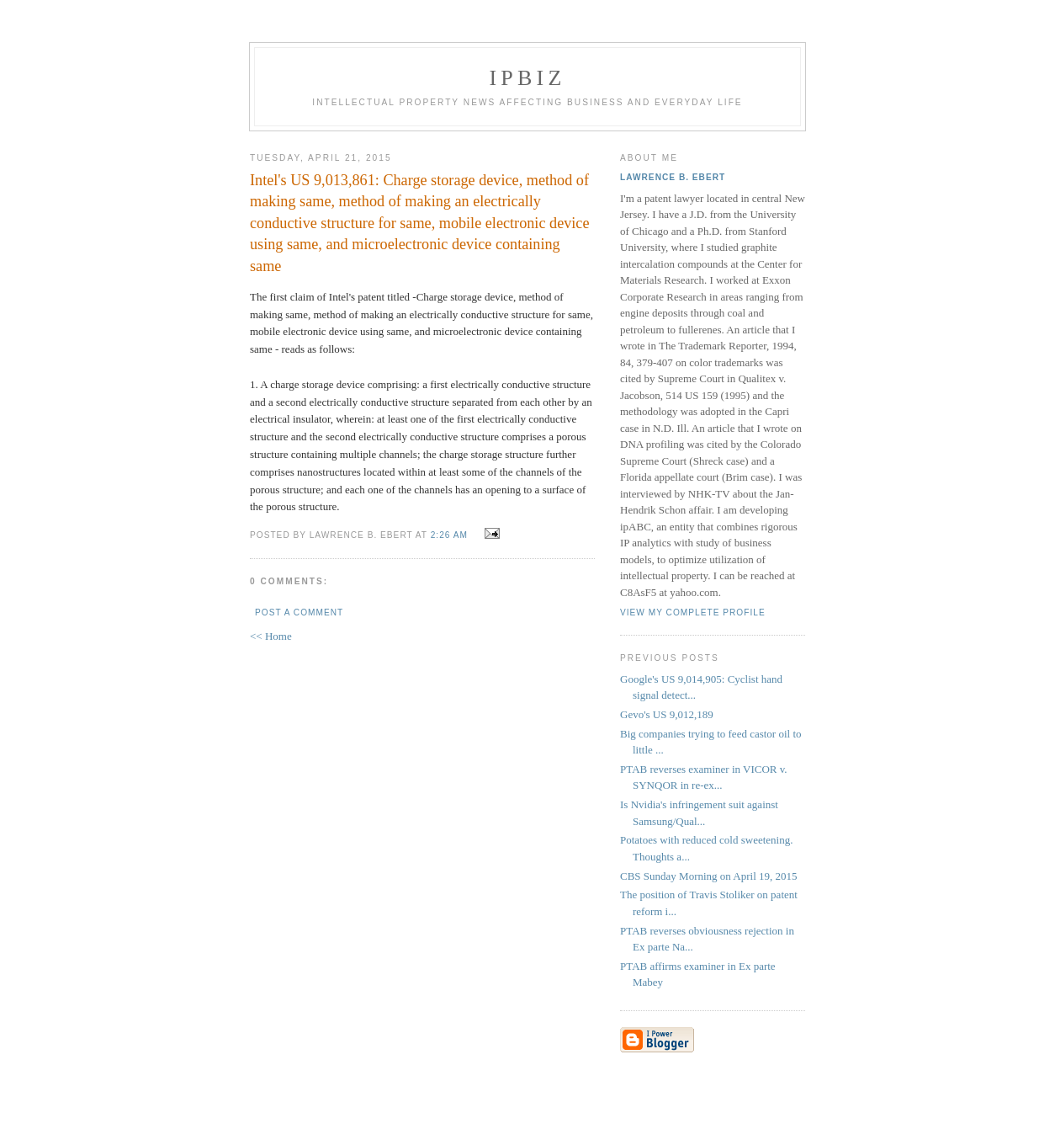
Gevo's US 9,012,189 (666, 714)
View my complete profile (693, 612)
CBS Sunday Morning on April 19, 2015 (709, 876)
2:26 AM (449, 535)
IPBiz (528, 78)
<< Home (271, 636)
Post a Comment (299, 612)
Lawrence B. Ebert (672, 177)
